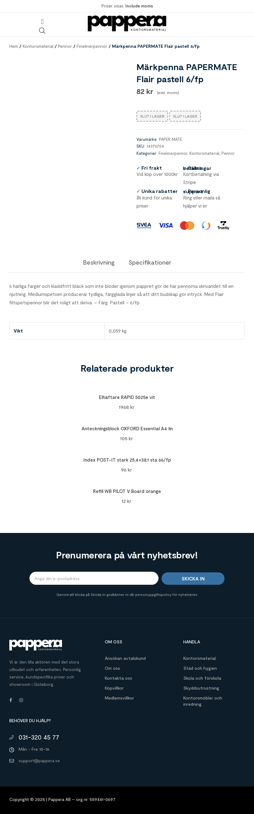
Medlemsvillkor (119, 697)
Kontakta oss (118, 678)
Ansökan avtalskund (125, 658)
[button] (42, 22)
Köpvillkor (114, 688)
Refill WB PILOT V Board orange (127, 491)
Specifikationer (149, 262)
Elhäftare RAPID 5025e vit (127, 397)
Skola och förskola (202, 678)
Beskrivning (99, 262)
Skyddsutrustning (201, 688)
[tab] (99, 262)
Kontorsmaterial (38, 46)
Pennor (65, 46)
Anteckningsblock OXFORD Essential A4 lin (127, 428)
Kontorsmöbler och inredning (202, 701)
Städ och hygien (200, 668)
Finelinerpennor (92, 46)
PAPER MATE (170, 139)
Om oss (112, 668)
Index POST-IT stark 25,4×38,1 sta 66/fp (127, 460)
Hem (13, 46)
